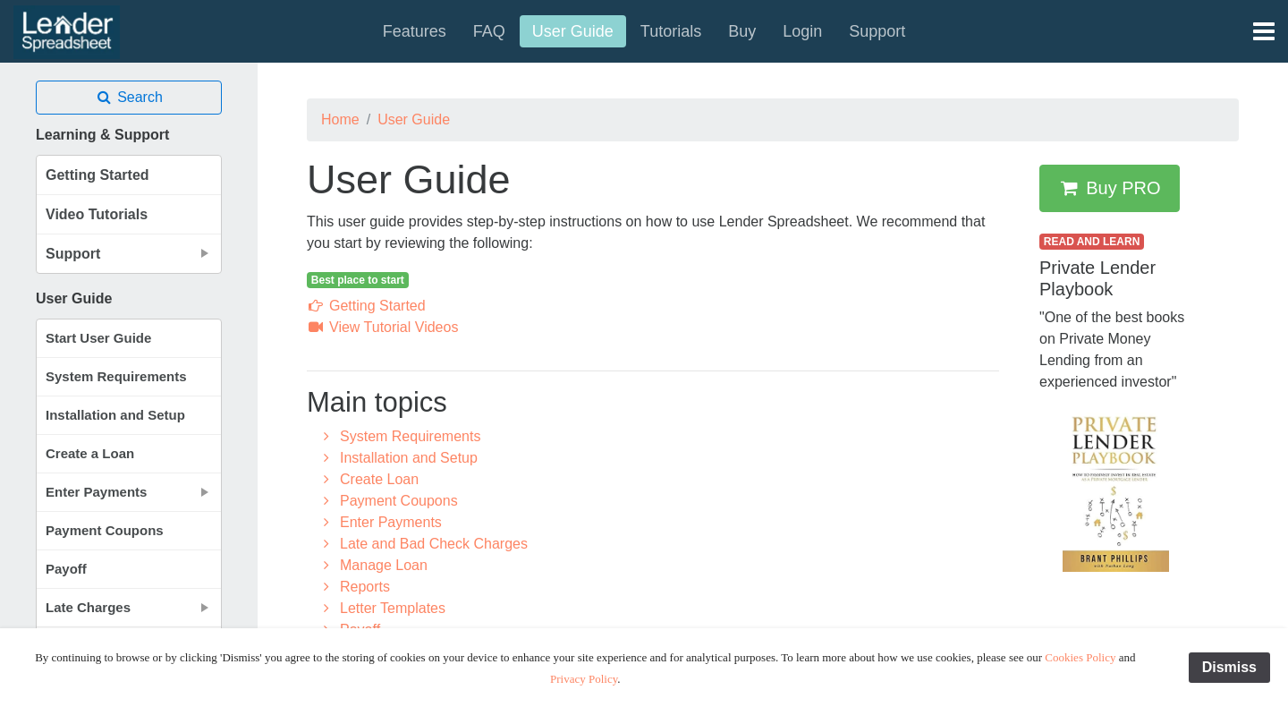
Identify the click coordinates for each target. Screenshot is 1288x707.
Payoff (66, 568)
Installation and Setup (115, 414)
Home (340, 119)
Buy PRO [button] (1109, 188)
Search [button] (129, 97)
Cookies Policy (1080, 657)
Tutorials (670, 31)
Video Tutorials (97, 214)
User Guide (573, 31)
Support (877, 31)
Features (414, 31)
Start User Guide (98, 337)
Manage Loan (373, 565)
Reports (354, 586)
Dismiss (1229, 667)
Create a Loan (90, 453)
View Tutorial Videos (382, 327)
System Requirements (116, 376)
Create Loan (368, 479)
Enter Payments (380, 522)
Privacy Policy (583, 679)
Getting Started (97, 175)
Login (802, 31)
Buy (742, 31)
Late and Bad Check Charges (423, 543)
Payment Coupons (105, 530)
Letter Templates (381, 608)
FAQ (489, 31)
